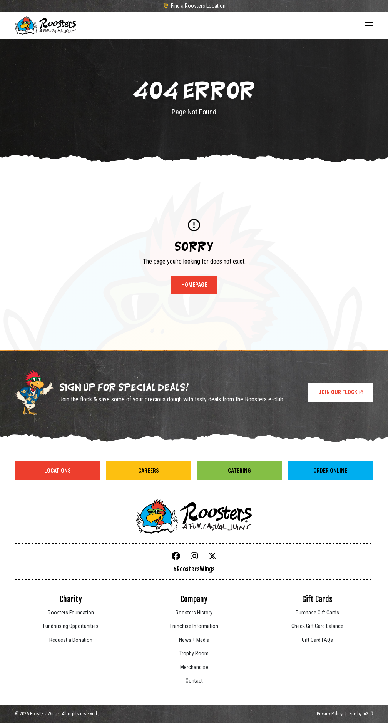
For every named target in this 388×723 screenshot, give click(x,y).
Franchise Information (194, 626)
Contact (194, 681)
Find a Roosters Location (194, 6)
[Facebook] (175, 556)
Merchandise (194, 667)
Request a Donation (70, 640)
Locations (57, 471)
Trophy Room (194, 653)
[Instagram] (194, 556)
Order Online (330, 471)
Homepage (194, 285)
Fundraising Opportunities (71, 626)
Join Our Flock (340, 392)
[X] (212, 556)
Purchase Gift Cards (317, 612)
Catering (239, 471)
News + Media (194, 640)
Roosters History (194, 612)
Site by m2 (361, 713)
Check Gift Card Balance (317, 626)
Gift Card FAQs (317, 640)
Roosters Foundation (71, 612)
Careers (148, 471)
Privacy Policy (330, 713)
